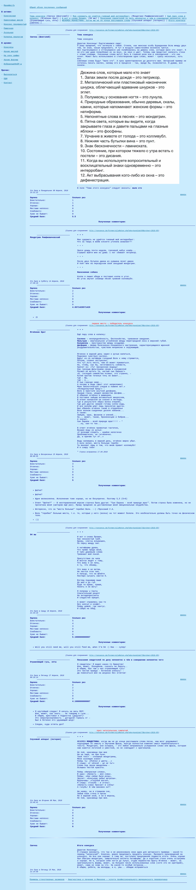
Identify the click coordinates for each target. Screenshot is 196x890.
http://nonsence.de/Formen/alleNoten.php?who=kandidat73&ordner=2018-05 (123, 733)
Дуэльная (8, 33)
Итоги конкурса (177, 20)
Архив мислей (11, 51)
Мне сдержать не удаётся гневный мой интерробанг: (101, 16)
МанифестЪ (9, 5)
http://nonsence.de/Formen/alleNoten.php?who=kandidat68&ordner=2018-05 (123, 30)
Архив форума (11, 60)
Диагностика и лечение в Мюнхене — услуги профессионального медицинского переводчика (117, 879)
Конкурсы (8, 47)
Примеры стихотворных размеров (47, 879)
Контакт (8, 83)
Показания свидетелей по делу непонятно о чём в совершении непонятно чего (143, 18)
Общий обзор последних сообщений (48, 7)
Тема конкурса (37, 16)
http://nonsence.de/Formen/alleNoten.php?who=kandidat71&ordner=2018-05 (123, 528)
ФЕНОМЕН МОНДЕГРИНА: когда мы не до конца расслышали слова (96, 20)
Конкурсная (10, 16)
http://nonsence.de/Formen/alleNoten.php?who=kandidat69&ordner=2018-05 (123, 231)
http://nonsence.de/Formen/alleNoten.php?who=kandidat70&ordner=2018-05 (123, 326)
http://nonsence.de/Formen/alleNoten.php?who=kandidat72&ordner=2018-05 (123, 655)
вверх (183, 195)
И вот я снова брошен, (74, 18)
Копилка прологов (13, 37)
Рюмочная (8, 28)
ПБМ (5, 79)
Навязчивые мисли (13, 20)
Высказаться (10, 74)
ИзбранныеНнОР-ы (13, 64)
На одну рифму (11, 55)
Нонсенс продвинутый (15, 24)
